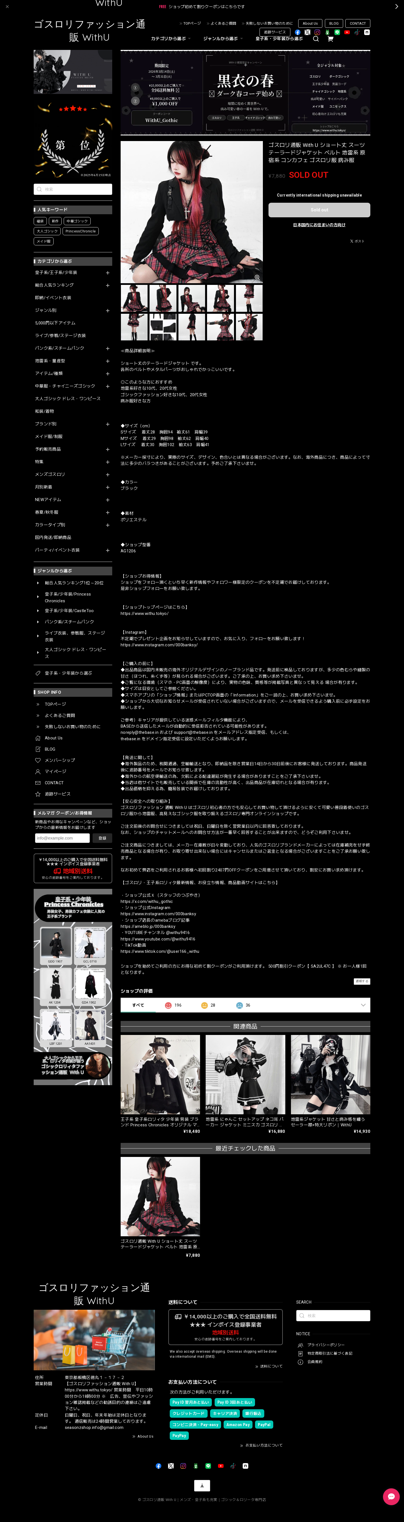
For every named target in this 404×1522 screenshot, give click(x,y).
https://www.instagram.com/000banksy (158, 913)
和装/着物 (44, 411)
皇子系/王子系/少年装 (56, 272)
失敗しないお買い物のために (269, 23)
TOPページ (192, 23)
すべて (138, 1005)
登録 (102, 838)
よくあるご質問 (223, 23)
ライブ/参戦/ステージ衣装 (60, 335)
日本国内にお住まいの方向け (319, 225)
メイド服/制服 (49, 436)
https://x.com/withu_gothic (147, 901)
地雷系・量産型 (50, 361)
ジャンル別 (46, 310)
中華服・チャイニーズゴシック (65, 386)
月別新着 (43, 487)
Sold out (319, 210)
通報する (362, 981)
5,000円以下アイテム (55, 323)
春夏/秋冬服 (46, 512)
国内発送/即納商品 (53, 537)
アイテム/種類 (49, 373)
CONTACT (358, 23)
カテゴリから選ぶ (171, 38)
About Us (310, 23)
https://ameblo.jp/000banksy (148, 926)
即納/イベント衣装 (53, 298)
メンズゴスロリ (50, 474)
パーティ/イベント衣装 (57, 550)
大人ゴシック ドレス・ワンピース (68, 398)
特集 (39, 462)
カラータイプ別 (50, 525)
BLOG (334, 23)
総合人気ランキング (54, 285)
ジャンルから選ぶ (223, 38)
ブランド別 (46, 424)
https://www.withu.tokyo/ (145, 613)
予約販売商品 (48, 449)
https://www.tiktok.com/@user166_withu (160, 951)
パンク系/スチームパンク (59, 348)
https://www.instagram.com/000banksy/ (159, 644)
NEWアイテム (48, 499)
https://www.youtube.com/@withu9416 (158, 939)
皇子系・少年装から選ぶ (279, 38)
